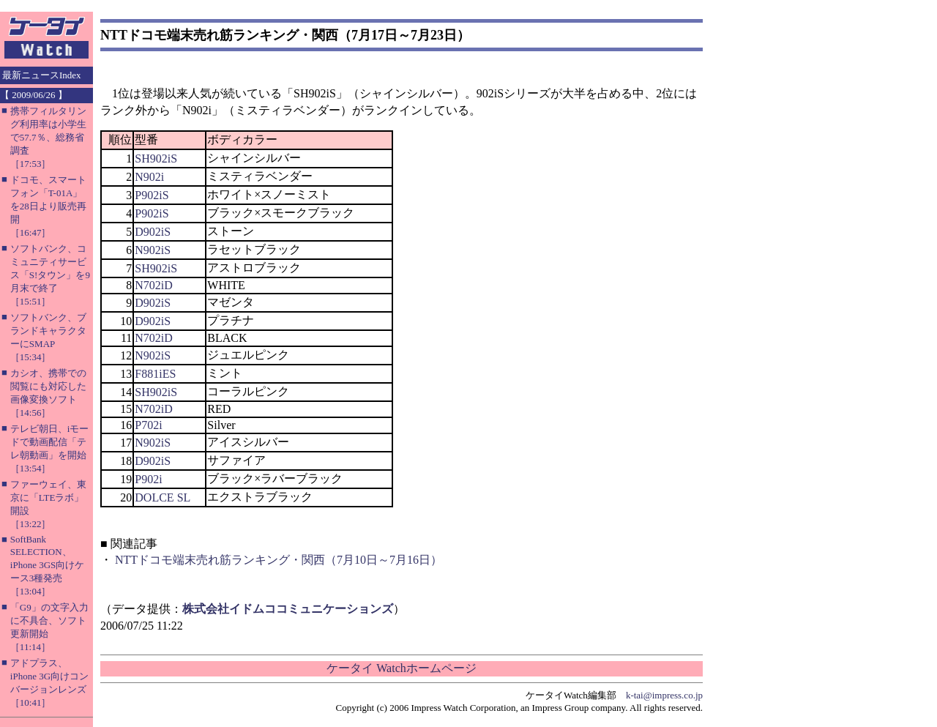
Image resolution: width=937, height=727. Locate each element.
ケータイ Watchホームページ (401, 668)
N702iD (154, 285)
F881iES (155, 374)
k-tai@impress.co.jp (664, 695)
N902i (149, 177)
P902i (148, 479)
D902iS (153, 231)
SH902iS (156, 158)
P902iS (151, 195)
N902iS (153, 250)
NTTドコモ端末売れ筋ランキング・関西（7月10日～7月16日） (278, 559)
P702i (148, 425)
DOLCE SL (162, 497)
